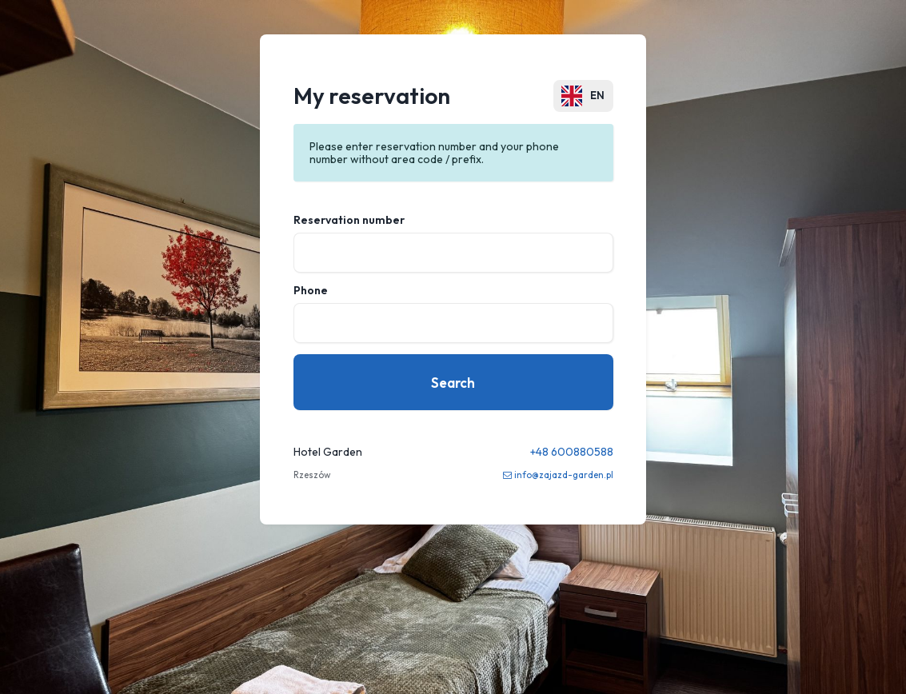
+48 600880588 (571, 452)
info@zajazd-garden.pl (563, 475)
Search (453, 382)
